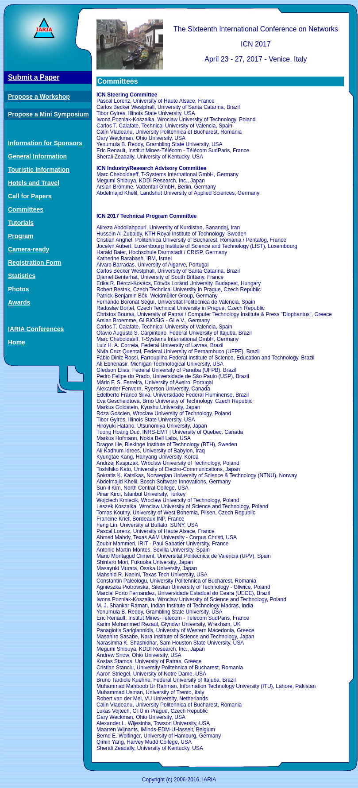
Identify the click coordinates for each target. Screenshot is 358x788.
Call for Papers (30, 196)
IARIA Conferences (36, 328)
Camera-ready (28, 249)
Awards (19, 302)
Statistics (21, 275)
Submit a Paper (33, 77)
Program (21, 235)
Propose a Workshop (39, 96)
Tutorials (21, 222)
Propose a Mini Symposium (48, 114)
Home (16, 342)
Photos (18, 289)
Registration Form (35, 262)
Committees (25, 209)
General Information (37, 156)
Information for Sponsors (45, 143)
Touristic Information (38, 169)
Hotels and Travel (33, 182)
